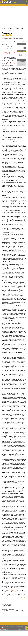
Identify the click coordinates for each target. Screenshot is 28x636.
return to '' (21, 597)
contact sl (9, 624)
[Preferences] (26, 5)
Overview (20, 54)
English (17, 28)
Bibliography (21, 56)
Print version (21, 52)
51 (4, 41)
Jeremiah (20, 30)
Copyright (20, 55)
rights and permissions (20, 623)
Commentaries (10, 28)
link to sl (19, 624)
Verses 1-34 (4, 44)
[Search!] (25, 48)
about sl (14, 624)
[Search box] (21, 48)
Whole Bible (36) (22, 61)
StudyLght (7, 2)
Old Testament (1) (22, 63)
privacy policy (11, 623)
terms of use (4, 623)
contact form (21, 627)
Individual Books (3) (22, 64)
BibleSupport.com (10, 606)
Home (3, 28)
